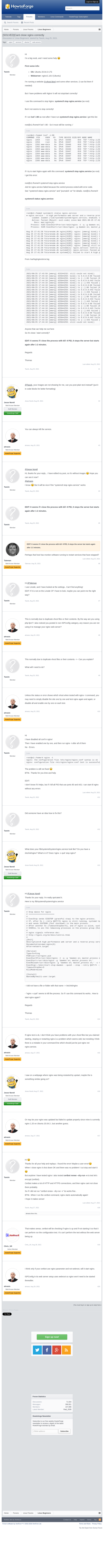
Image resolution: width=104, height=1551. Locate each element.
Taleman (28, 563)
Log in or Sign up (92, 2)
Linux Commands (56, 17)
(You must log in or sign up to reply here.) (87, 1305)
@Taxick (28, 385)
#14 (98, 1019)
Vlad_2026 (67, 1409)
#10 (98, 711)
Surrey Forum (97, 1528)
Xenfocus (18, 1520)
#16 (98, 1091)
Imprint (82, 1520)
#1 (99, 369)
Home (89, 1520)
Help (75, 1520)
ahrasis (27, 445)
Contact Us (67, 1520)
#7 (99, 601)
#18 (98, 1207)
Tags (19, 17)
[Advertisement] (52, 1454)
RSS (100, 1520)
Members (41, 17)
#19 (98, 1245)
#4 (99, 491)
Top (95, 1520)
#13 (98, 865)
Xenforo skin (8, 1520)
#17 (98, 1136)
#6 (99, 563)
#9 (99, 675)
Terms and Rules (85, 1524)
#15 (98, 1053)
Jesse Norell (9, 402)
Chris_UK (28, 1245)
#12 (98, 829)
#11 (98, 797)
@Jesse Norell (31, 469)
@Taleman (32, 583)
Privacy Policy (96, 1524)
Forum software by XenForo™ (22, 1524)
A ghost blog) (50, 82)
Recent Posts (29, 22)
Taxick (6, 72)
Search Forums (12, 22)
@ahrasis (29, 481)
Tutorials (8, 17)
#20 (98, 1286)
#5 (99, 523)
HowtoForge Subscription (78, 17)
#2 (99, 401)
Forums (29, 17)
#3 (99, 445)
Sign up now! (52, 1337)
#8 (99, 635)
